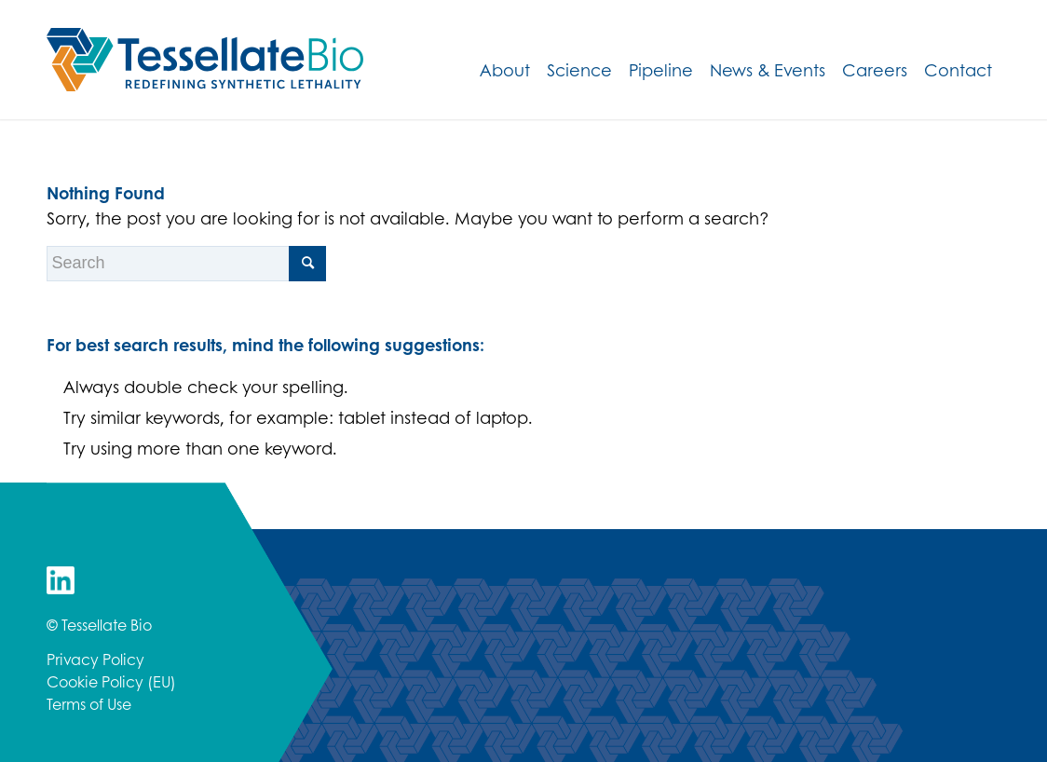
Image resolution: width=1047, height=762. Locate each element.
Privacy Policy (95, 659)
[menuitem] (504, 70)
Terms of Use (89, 703)
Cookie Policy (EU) (111, 681)
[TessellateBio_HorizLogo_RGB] (205, 59)
